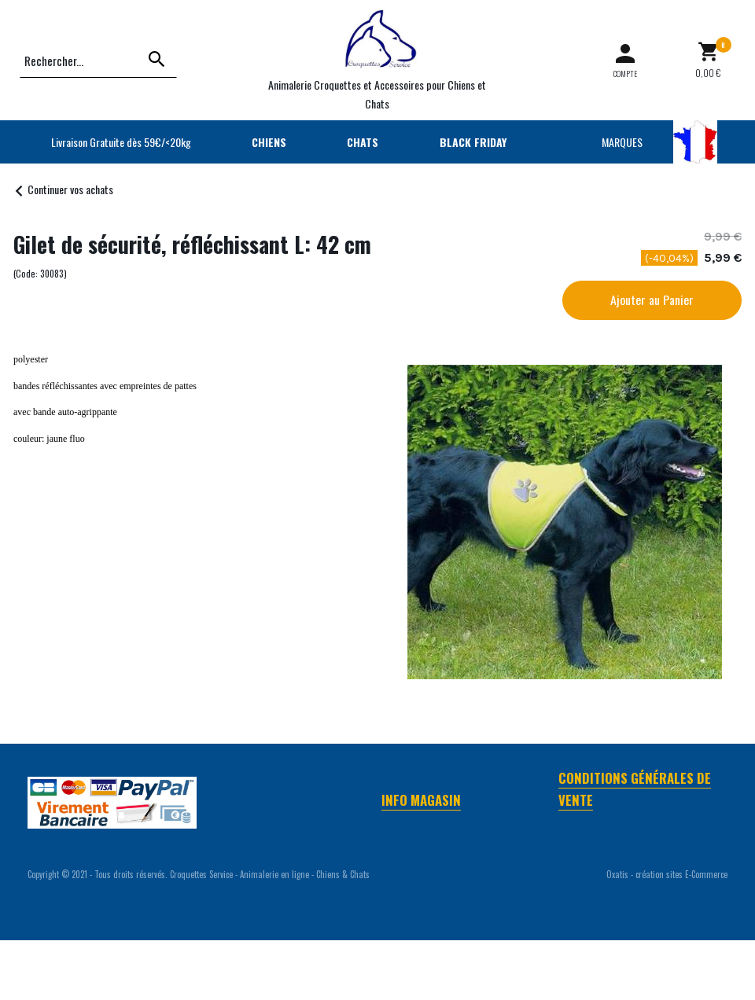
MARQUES (622, 142)
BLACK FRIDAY (473, 142)
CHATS (362, 142)
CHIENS (269, 142)
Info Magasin (421, 800)
